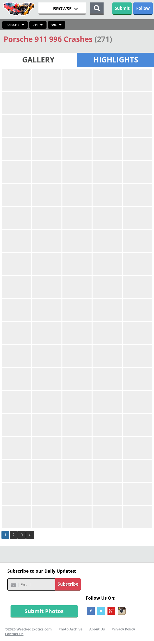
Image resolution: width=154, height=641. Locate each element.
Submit (122, 8)
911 (35, 25)
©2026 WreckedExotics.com (28, 629)
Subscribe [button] (68, 584)
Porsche (12, 25)
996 (54, 25)
